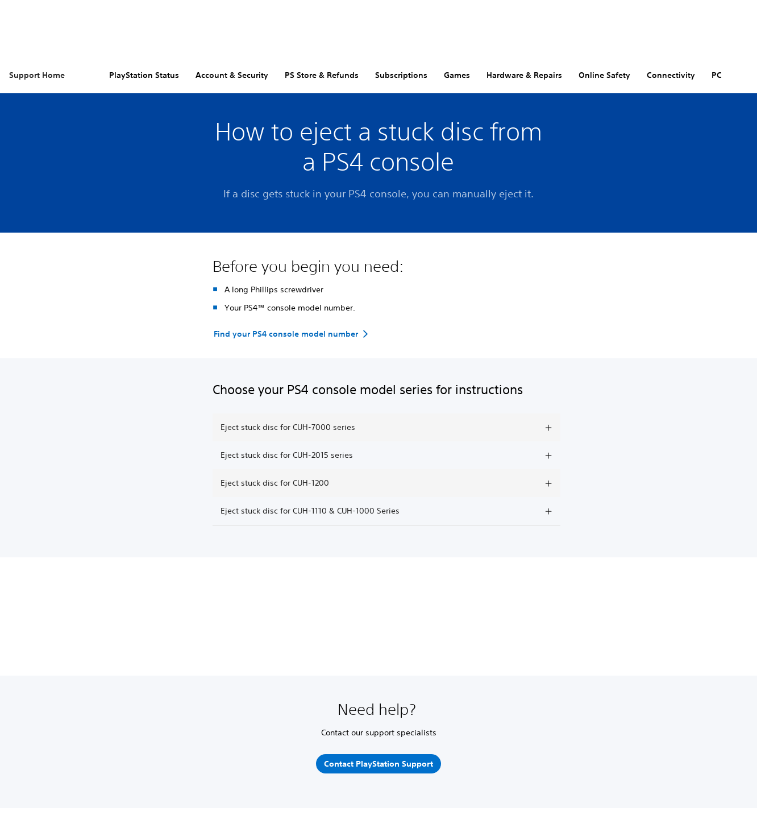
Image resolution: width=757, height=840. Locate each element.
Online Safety (604, 75)
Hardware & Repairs (524, 75)
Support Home (37, 75)
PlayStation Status (144, 75)
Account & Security (232, 75)
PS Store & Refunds (322, 75)
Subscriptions (401, 75)
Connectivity (671, 75)
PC (717, 75)
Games (457, 75)
